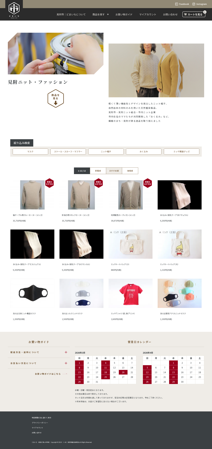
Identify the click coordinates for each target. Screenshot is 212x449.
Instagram (201, 4)
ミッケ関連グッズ (181, 151)
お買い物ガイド (123, 14)
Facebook (184, 4)
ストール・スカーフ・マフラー (68, 151)
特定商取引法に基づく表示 (41, 417)
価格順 (130, 170)
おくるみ (144, 151)
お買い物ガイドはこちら (48, 374)
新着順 (98, 170)
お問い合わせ (170, 14)
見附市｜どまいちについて (71, 14)
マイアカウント (147, 14)
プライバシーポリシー (40, 422)
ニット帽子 (106, 151)
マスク (30, 151)
